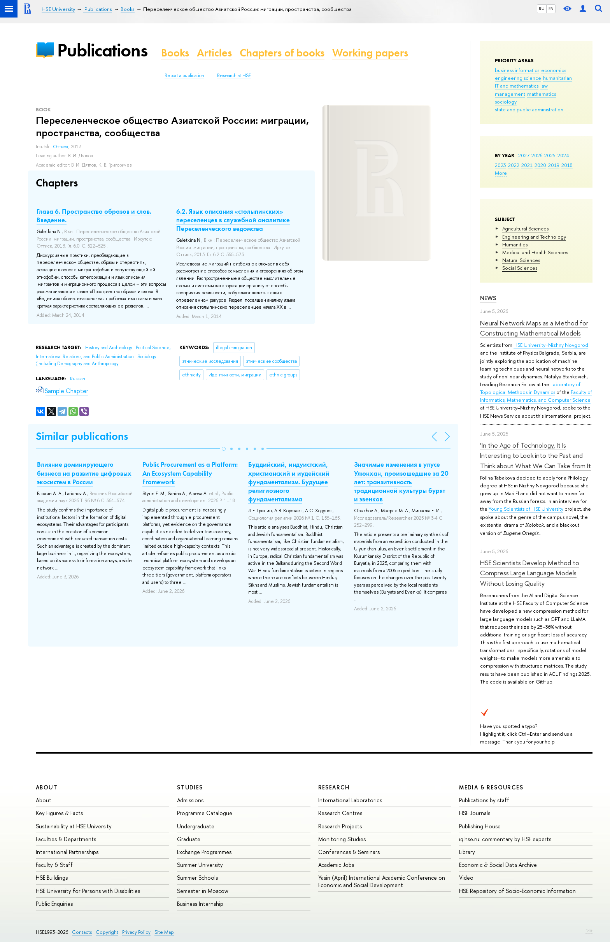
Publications (102, 50)
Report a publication (184, 75)
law (544, 85)
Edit (588, 930)
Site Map (164, 932)
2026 (536, 155)
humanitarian (557, 77)
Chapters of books (282, 53)
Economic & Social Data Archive (498, 864)
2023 (500, 165)
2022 (513, 165)
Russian (77, 379)
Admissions (190, 800)
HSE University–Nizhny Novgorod (551, 344)
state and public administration (529, 109)
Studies (190, 787)
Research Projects (340, 826)
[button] (224, 449)
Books (175, 53)
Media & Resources (491, 787)
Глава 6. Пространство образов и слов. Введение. (94, 215)
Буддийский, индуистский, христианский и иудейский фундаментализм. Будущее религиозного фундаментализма (289, 481)
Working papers (370, 53)
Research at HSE (234, 75)
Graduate (188, 839)
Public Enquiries (54, 903)
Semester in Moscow (202, 891)
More (501, 172)
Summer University (200, 864)
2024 (563, 155)
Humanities (515, 244)
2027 (523, 155)
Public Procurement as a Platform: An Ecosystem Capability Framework (190, 473)
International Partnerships (67, 852)
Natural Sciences (521, 260)
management (510, 93)
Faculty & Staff (54, 864)
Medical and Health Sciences (535, 252)
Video (466, 877)
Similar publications (82, 436)
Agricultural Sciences (525, 228)
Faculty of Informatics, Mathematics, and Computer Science (536, 395)
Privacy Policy (136, 932)
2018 (567, 165)
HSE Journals (474, 813)
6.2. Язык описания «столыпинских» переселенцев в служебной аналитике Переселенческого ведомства (233, 220)
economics (553, 70)
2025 (550, 155)
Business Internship (200, 903)
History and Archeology (109, 347)
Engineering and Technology (534, 236)
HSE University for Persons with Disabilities (88, 891)
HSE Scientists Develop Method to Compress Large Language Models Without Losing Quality (529, 573)
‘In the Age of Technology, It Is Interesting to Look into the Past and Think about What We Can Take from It (535, 455)
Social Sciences (519, 267)
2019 (553, 165)
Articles (214, 53)
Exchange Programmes (204, 852)
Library (467, 852)
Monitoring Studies (342, 839)
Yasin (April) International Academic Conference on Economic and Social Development (381, 881)
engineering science (518, 77)
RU (542, 8)
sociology (506, 101)
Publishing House (480, 826)
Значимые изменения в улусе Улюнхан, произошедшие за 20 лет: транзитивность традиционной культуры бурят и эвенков (401, 481)
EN (551, 8)
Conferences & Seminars (349, 852)
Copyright (107, 932)
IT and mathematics (516, 85)
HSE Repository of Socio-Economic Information (517, 891)
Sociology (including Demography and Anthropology (96, 360)
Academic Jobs (336, 864)
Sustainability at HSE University (74, 826)
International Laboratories (350, 800)
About (47, 787)
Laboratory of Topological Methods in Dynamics (530, 388)
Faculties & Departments (66, 839)
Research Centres (340, 813)
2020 (540, 165)
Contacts (82, 932)
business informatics (517, 70)
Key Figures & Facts (59, 813)
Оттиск (60, 147)
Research (334, 787)
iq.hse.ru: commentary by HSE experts (505, 839)
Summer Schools (197, 877)
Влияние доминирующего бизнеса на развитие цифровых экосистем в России (84, 473)
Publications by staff (484, 800)
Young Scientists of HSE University (526, 508)
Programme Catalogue (204, 813)
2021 (527, 165)
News (488, 298)
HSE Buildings (52, 877)
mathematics (541, 93)
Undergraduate (195, 826)
